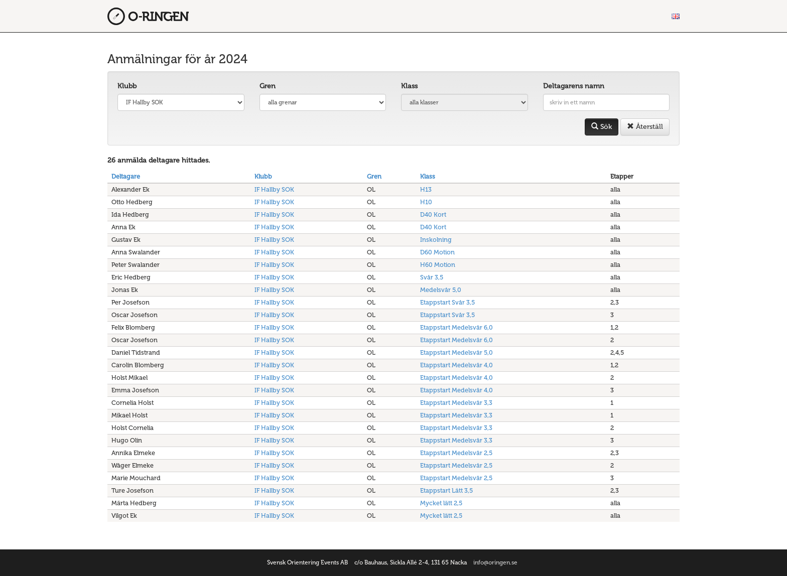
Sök (601, 126)
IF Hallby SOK (274, 189)
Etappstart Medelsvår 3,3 (456, 402)
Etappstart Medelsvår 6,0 (456, 327)
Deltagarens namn (573, 86)
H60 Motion (437, 264)
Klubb (127, 86)
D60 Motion (437, 252)
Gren (267, 86)
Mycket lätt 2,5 (441, 503)
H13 (426, 189)
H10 (426, 202)
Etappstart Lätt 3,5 (446, 490)
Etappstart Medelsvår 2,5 (456, 453)
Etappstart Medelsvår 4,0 (456, 365)
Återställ (645, 126)
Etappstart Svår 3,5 (447, 302)
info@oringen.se (495, 562)
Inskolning (436, 239)
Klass (409, 86)
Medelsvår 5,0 (440, 290)
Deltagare (125, 176)
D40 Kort (433, 214)
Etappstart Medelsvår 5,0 (456, 352)
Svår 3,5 (431, 277)
